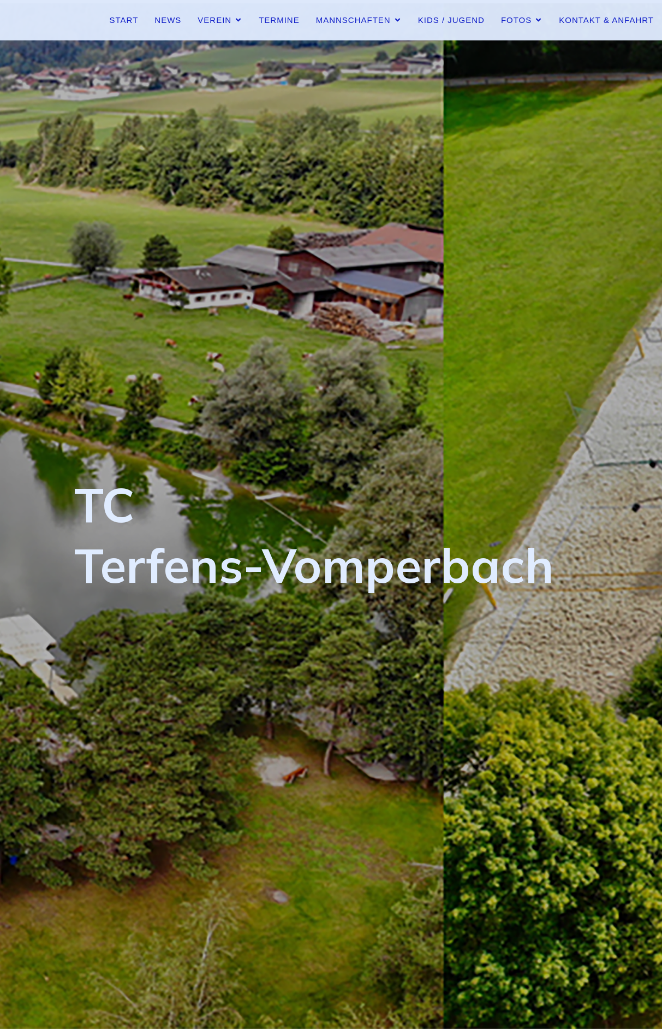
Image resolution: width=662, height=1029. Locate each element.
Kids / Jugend (451, 20)
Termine (279, 20)
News (167, 20)
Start (124, 20)
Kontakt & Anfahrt (606, 20)
